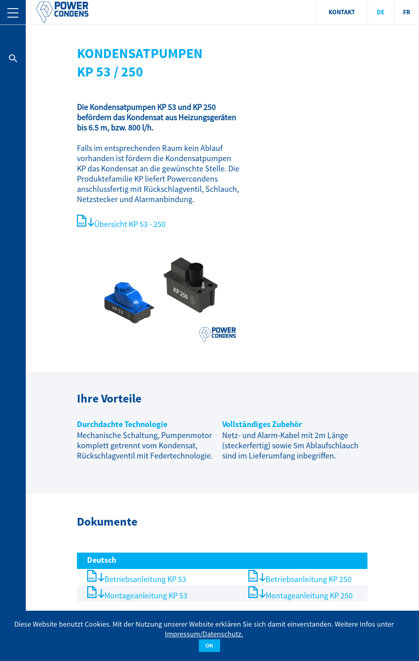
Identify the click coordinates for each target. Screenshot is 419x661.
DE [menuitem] (381, 12)
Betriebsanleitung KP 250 (308, 579)
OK (209, 646)
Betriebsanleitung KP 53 (145, 579)
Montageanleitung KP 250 (309, 596)
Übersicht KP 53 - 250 (130, 224)
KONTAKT (342, 12)
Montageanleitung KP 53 (145, 596)
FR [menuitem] (406, 12)
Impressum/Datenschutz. (204, 634)
